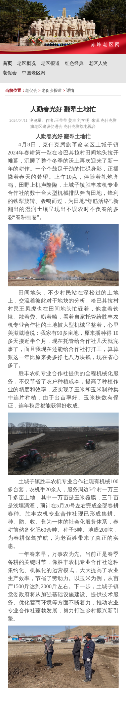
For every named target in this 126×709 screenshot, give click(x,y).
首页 (7, 63)
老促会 (10, 72)
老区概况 (26, 63)
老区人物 (98, 63)
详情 (70, 90)
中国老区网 (33, 72)
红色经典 (74, 63)
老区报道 (50, 63)
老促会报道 (52, 90)
